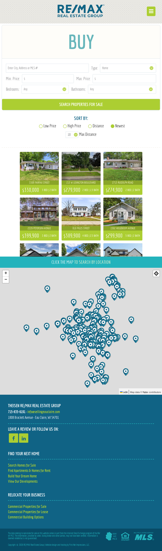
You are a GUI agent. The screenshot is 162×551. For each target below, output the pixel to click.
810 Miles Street (81, 228)
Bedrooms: (13, 89)
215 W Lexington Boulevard (81, 182)
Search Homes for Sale (22, 465)
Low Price (49, 125)
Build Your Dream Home (22, 476)
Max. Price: (83, 78)
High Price (74, 125)
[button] (136, 339)
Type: (94, 68)
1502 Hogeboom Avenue (123, 228)
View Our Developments (23, 481)
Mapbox (145, 392)
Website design (51, 544)
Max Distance (87, 134)
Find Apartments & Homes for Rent (29, 470)
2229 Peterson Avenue (39, 228)
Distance (98, 125)
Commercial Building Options (26, 517)
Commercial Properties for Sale (27, 506)
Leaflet (124, 392)
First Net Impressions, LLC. (79, 544)
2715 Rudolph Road (122, 182)
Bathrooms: (78, 89)
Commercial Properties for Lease (28, 512)
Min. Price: (13, 78)
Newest (120, 125)
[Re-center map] (156, 273)
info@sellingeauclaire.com (43, 411)
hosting (64, 544)
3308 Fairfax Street (39, 182)
